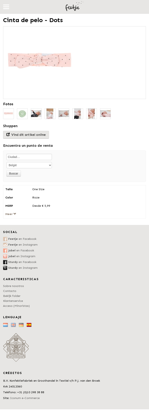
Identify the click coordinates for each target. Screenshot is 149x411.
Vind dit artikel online (26, 135)
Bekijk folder (11, 296)
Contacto (9, 291)
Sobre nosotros (13, 286)
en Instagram (23, 244)
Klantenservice (13, 301)
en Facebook (22, 239)
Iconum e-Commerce (25, 398)
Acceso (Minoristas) (16, 306)
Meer (10, 214)
